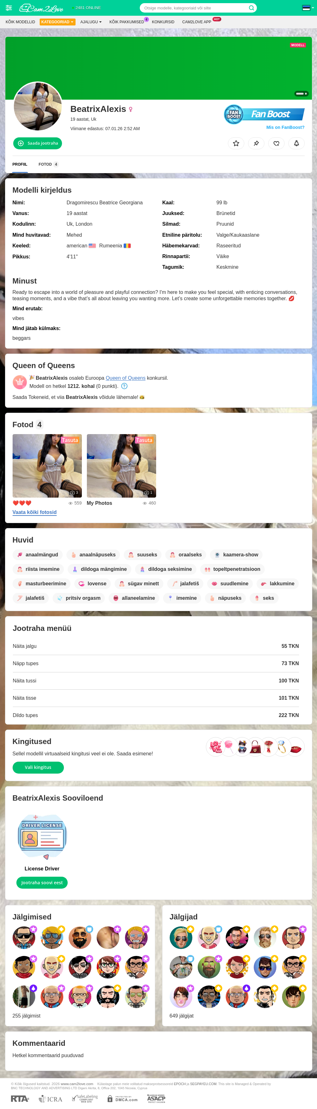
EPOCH (180, 1084)
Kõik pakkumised (128, 21)
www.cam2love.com (77, 1084)
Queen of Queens (125, 378)
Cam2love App (198, 21)
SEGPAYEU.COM (203, 1084)
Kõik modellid (20, 22)
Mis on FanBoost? (285, 127)
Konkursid (163, 22)
